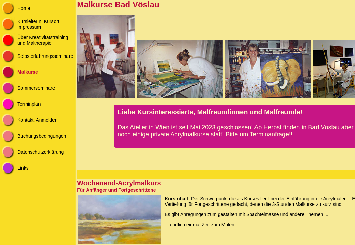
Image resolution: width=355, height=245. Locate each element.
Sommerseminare (36, 88)
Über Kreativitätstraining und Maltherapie (42, 40)
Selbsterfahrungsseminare (45, 56)
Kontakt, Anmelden (37, 120)
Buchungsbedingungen (41, 136)
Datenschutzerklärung (40, 152)
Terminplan (29, 104)
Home (23, 8)
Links (23, 168)
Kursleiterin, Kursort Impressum (38, 24)
